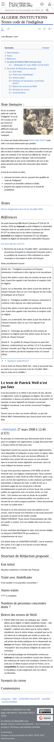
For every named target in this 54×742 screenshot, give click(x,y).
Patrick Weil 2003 (36, 140)
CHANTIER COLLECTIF (29, 699)
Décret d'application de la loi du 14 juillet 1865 (22, 209)
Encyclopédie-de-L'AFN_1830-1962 (21, 4)
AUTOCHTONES (9, 702)
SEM (15, 699)
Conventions (6, 732)
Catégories (6, 699)
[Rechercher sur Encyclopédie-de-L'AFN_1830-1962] (27, 10)
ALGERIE (46, 699)
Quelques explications (17, 361)
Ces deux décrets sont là (12, 244)
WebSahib (9, 429)
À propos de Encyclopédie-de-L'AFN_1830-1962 (22, 735)
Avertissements (8, 738)
